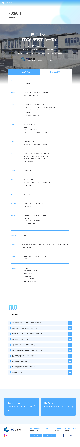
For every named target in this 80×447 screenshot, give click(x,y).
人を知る (58, 429)
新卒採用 (36, 435)
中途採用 (49, 435)
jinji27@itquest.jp (32, 281)
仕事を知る (48, 429)
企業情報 (70, 429)
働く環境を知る (35, 429)
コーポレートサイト (70, 435)
